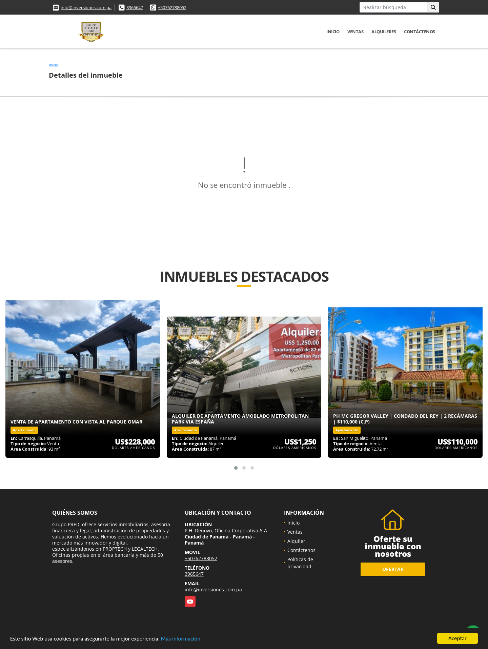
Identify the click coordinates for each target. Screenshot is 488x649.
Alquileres (383, 31)
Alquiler (296, 541)
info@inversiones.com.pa (86, 7)
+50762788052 (172, 7)
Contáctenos (419, 31)
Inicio (332, 31)
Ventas (355, 31)
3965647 (134, 7)
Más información (180, 638)
